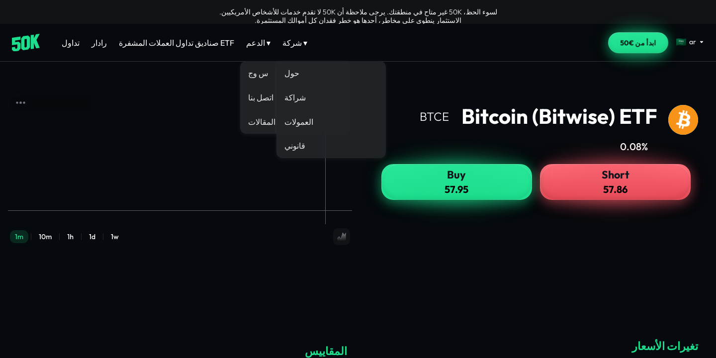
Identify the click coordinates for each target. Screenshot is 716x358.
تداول (71, 43)
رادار (99, 43)
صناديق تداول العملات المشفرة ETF (176, 43)
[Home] (26, 43)
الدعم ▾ (258, 43)
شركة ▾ (294, 43)
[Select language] (690, 41)
